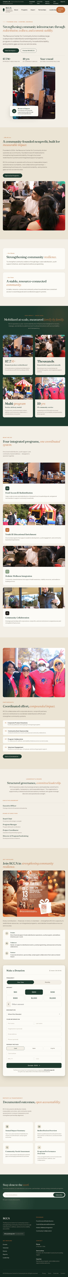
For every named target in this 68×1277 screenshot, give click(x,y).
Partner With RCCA (28, 50)
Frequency (10, 978)
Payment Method (12, 1044)
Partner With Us (47, 2)
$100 (34, 992)
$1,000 (34, 998)
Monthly (47, 982)
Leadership (52, 10)
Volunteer (5, 1248)
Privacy (44, 1273)
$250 (52, 992)
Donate (34, 1065)
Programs (24, 10)
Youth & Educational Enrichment (45, 1224)
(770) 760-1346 (40, 2)
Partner (5, 1251)
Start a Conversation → (12, 756)
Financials (56, 1273)
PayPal (53, 1048)
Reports (63, 1)
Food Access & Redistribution (44, 1221)
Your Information (13, 1019)
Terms (49, 1273)
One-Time (20, 982)
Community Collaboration (44, 1231)
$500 (15, 998)
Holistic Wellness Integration (44, 1227)
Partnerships (42, 10)
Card (15, 1048)
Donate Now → (60, 10)
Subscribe (59, 1195)
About (16, 10)
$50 (15, 992)
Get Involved (55, 2)
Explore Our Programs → (12, 175)
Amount (9, 987)
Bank (34, 1048)
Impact (33, 10)
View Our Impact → (11, 50)
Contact (63, 1273)
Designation (11, 1010)
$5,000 (53, 998)
